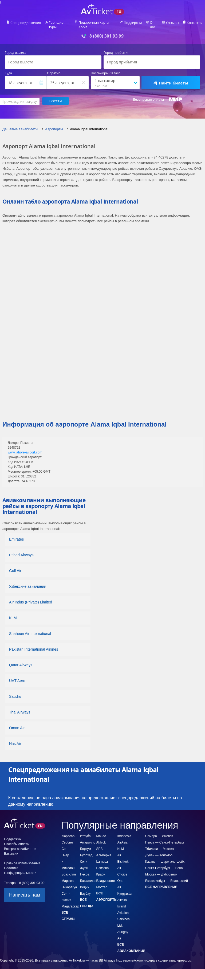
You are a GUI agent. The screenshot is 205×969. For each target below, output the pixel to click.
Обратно (54, 69)
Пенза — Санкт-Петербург (164, 838)
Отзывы (172, 23)
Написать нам (24, 890)
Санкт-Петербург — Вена (164, 863)
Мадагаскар (70, 902)
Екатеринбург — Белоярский (166, 876)
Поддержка (133, 23)
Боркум (85, 844)
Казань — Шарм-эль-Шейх (164, 857)
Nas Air (15, 739)
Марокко (67, 876)
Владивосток (106, 876)
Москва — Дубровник (161, 870)
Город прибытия (116, 48)
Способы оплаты (16, 839)
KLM (13, 613)
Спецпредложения (26, 23)
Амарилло (87, 838)
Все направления (161, 882)
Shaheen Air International (30, 629)
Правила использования (22, 859)
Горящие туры (60, 23)
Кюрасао (67, 831)
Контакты (193, 23)
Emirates (16, 535)
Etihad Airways (21, 550)
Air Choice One (122, 870)
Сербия (67, 838)
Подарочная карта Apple (98, 23)
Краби (100, 870)
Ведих (84, 883)
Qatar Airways (20, 660)
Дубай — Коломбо (158, 851)
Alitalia (122, 895)
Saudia (15, 692)
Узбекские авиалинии (27, 582)
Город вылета (15, 48)
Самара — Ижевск (159, 831)
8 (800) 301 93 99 (106, 32)
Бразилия (68, 870)
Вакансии (11, 849)
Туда (8, 69)
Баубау (85, 889)
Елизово (102, 863)
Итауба (85, 831)
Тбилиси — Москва (159, 844)
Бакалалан (88, 876)
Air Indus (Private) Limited (30, 597)
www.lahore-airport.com (24, 448)
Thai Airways (19, 708)
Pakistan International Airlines (33, 645)
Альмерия (103, 851)
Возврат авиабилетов (20, 844)
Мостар (102, 883)
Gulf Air (15, 566)
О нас (154, 23)
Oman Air (17, 723)
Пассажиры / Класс (105, 69)
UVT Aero (17, 676)
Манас (101, 831)
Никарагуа (69, 883)
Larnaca (102, 857)
